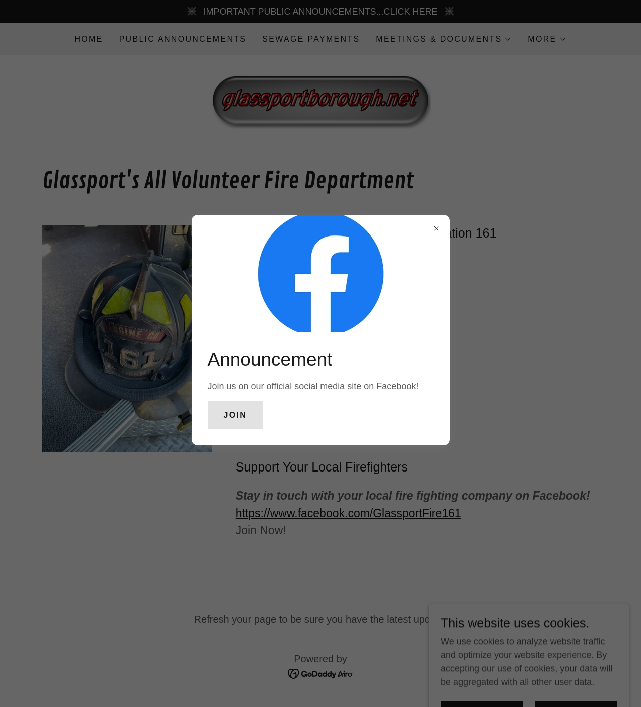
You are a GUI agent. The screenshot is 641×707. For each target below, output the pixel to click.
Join (235, 415)
